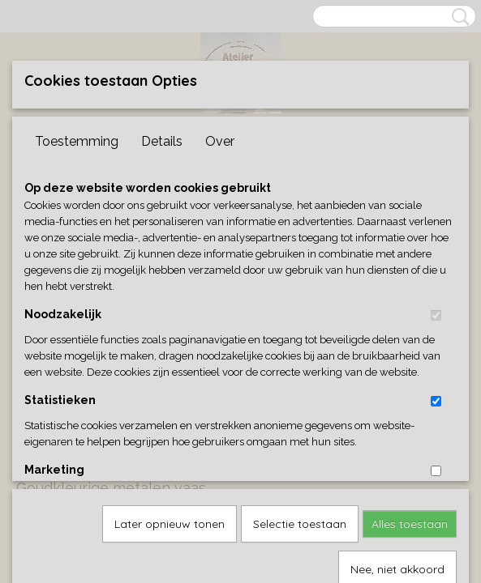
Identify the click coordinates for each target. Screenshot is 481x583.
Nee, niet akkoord (397, 403)
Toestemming (76, 141)
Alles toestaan (409, 358)
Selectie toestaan (299, 358)
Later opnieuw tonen (169, 358)
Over (219, 141)
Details (162, 141)
